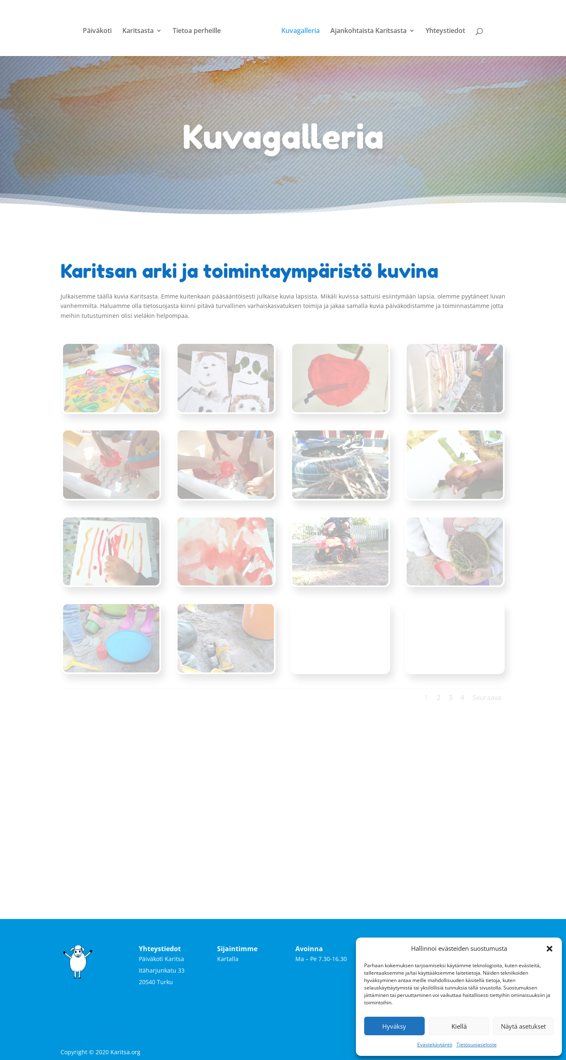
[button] (549, 949)
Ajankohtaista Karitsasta (365, 28)
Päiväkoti (100, 28)
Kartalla (228, 955)
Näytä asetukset (523, 1026)
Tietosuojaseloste (476, 1044)
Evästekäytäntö (434, 1044)
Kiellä (459, 1026)
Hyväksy (394, 1026)
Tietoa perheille (199, 28)
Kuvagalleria (297, 28)
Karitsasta (141, 28)
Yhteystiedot (442, 28)
